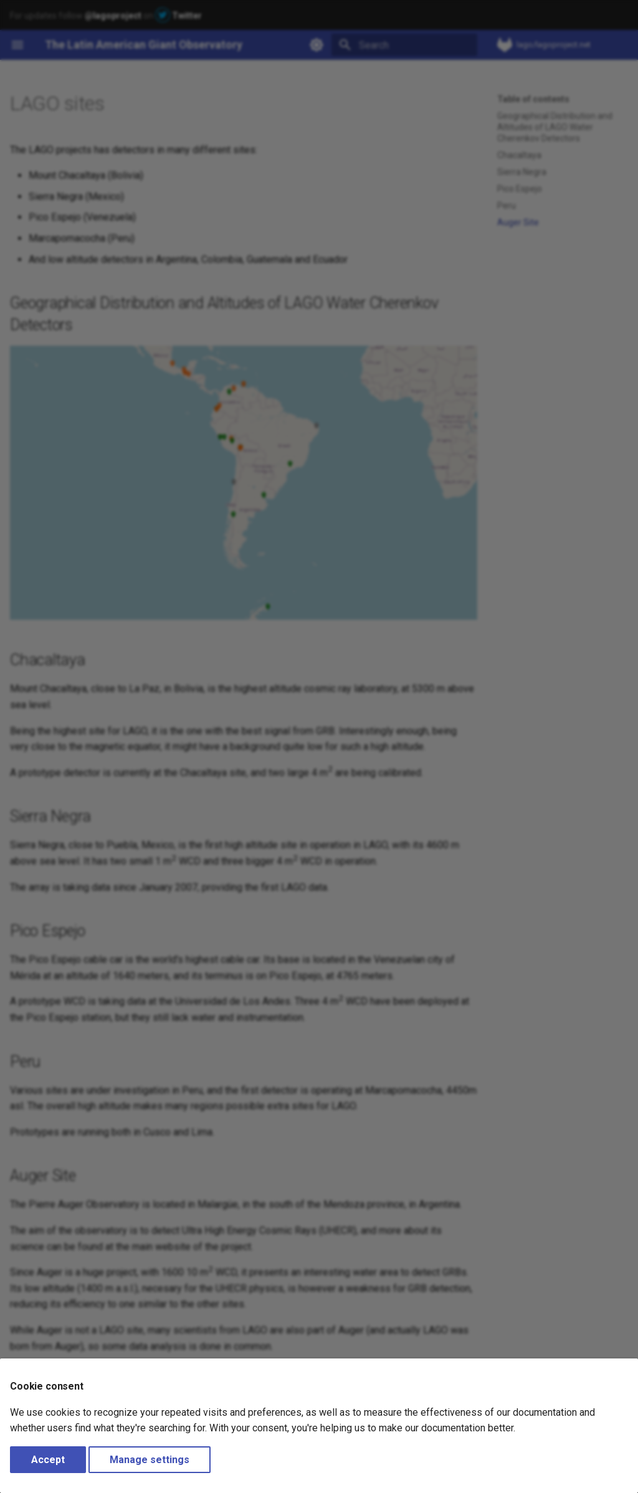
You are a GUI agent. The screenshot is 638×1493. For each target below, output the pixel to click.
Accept (48, 1460)
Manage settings (149, 1460)
